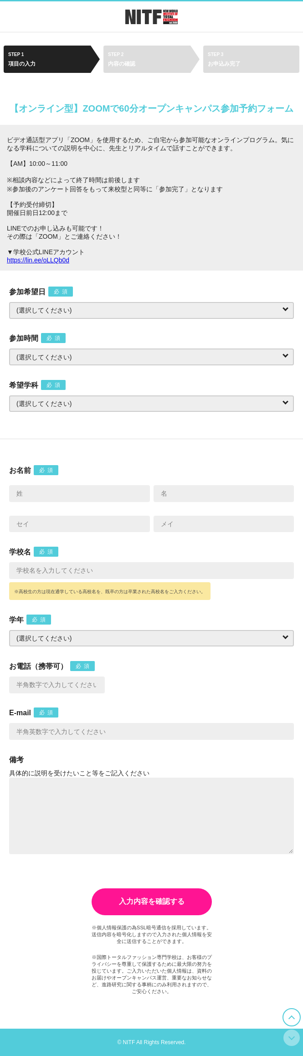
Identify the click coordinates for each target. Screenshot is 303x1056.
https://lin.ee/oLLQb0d (38, 260)
